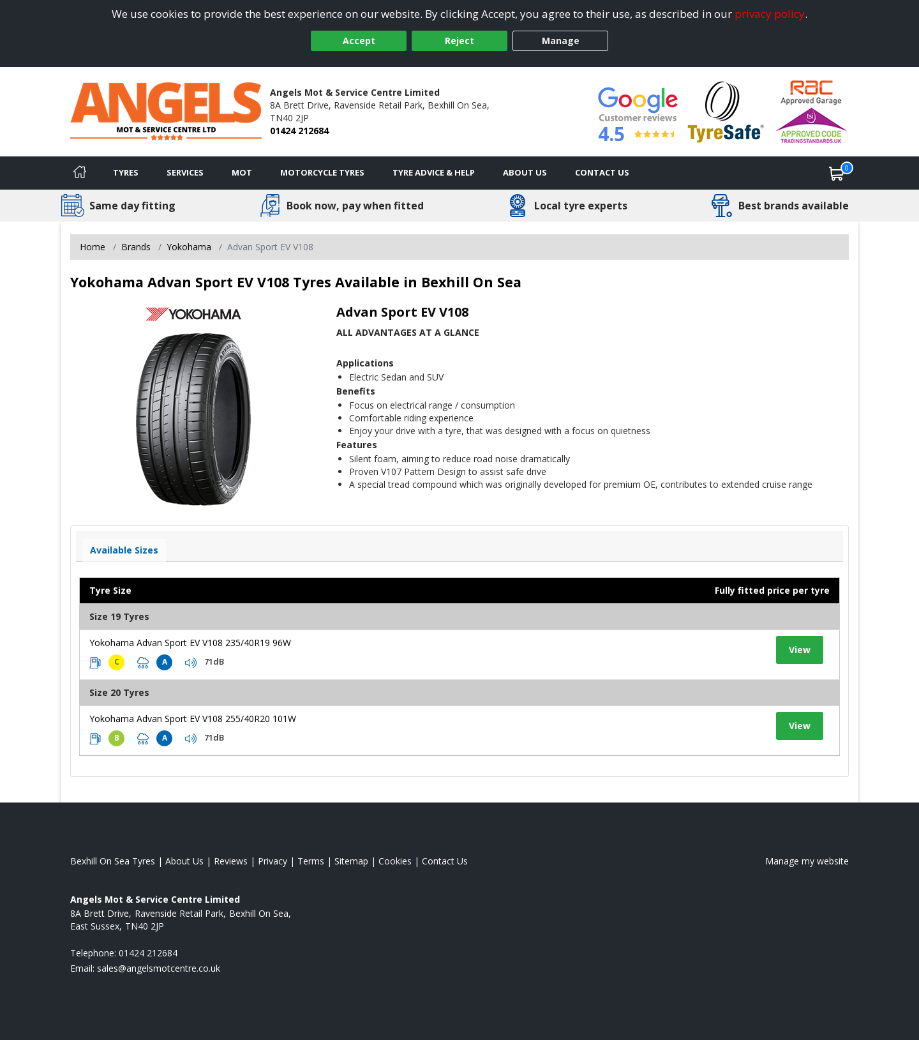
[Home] (80, 173)
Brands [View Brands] (136, 247)
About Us (525, 172)
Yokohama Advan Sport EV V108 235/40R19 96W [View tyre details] (190, 643)
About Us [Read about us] (184, 861)
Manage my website (807, 861)
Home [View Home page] (92, 247)
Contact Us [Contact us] (602, 172)
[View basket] (836, 173)
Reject (459, 40)
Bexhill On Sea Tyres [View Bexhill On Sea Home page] (112, 861)
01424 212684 (299, 130)
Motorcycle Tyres (322, 172)
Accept (359, 40)
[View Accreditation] (726, 111)
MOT (242, 172)
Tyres (125, 172)
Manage (560, 40)
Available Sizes (124, 550)
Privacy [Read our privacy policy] (272, 861)
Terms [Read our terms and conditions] (310, 861)
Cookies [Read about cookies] (395, 861)
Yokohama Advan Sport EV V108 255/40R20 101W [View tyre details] (192, 718)
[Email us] (158, 968)
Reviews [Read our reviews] (231, 861)
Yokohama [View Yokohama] (189, 247)
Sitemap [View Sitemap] (351, 861)
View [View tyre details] (800, 650)
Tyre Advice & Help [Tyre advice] (433, 172)
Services (185, 172)
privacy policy (770, 13)
